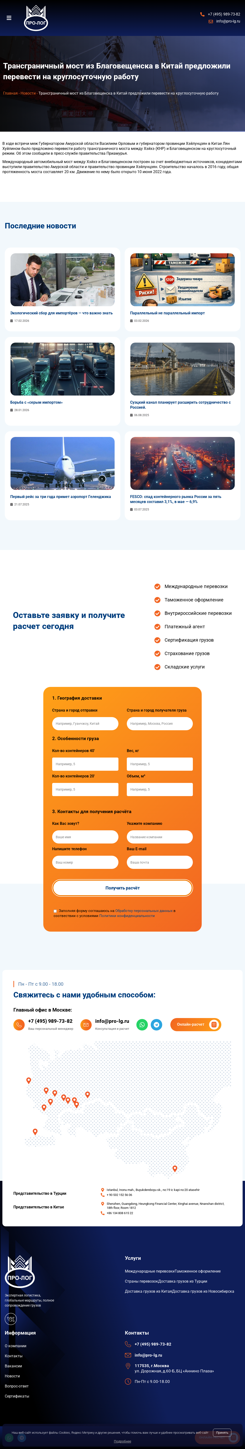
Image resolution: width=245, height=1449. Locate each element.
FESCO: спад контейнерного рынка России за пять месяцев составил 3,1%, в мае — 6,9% (175, 499)
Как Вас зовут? (65, 824)
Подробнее (122, 1441)
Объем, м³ (136, 776)
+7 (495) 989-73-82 (50, 1021)
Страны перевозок (141, 1281)
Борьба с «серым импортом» (36, 402)
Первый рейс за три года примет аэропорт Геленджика (60, 496)
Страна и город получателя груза (157, 710)
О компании (15, 1346)
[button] (12, 17)
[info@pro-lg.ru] (86, 1024)
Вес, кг (133, 751)
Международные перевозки (150, 1271)
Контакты (13, 1356)
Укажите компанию (144, 824)
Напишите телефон (69, 849)
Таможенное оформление (198, 1271)
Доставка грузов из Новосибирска (203, 1291)
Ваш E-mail (136, 849)
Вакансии (13, 1366)
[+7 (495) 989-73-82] (19, 1024)
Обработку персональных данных (144, 911)
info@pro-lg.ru (112, 1021)
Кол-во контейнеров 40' (73, 751)
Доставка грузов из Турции (182, 1281)
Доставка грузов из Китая (148, 1291)
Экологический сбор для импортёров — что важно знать (61, 313)
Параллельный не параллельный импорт (167, 313)
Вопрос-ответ (17, 1386)
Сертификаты (17, 1396)
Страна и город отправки (74, 710)
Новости (28, 93)
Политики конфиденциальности (127, 916)
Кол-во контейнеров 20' (73, 776)
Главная (10, 93)
